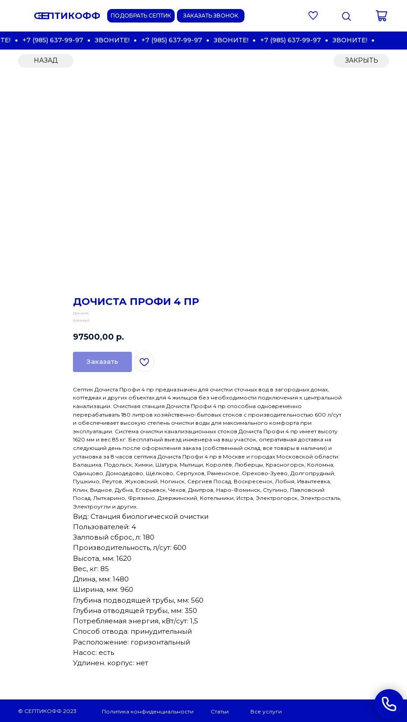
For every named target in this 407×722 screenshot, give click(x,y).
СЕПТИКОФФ (67, 15)
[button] (210, 16)
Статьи (220, 711)
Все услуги (266, 711)
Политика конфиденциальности (148, 711)
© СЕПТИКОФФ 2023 (47, 711)
